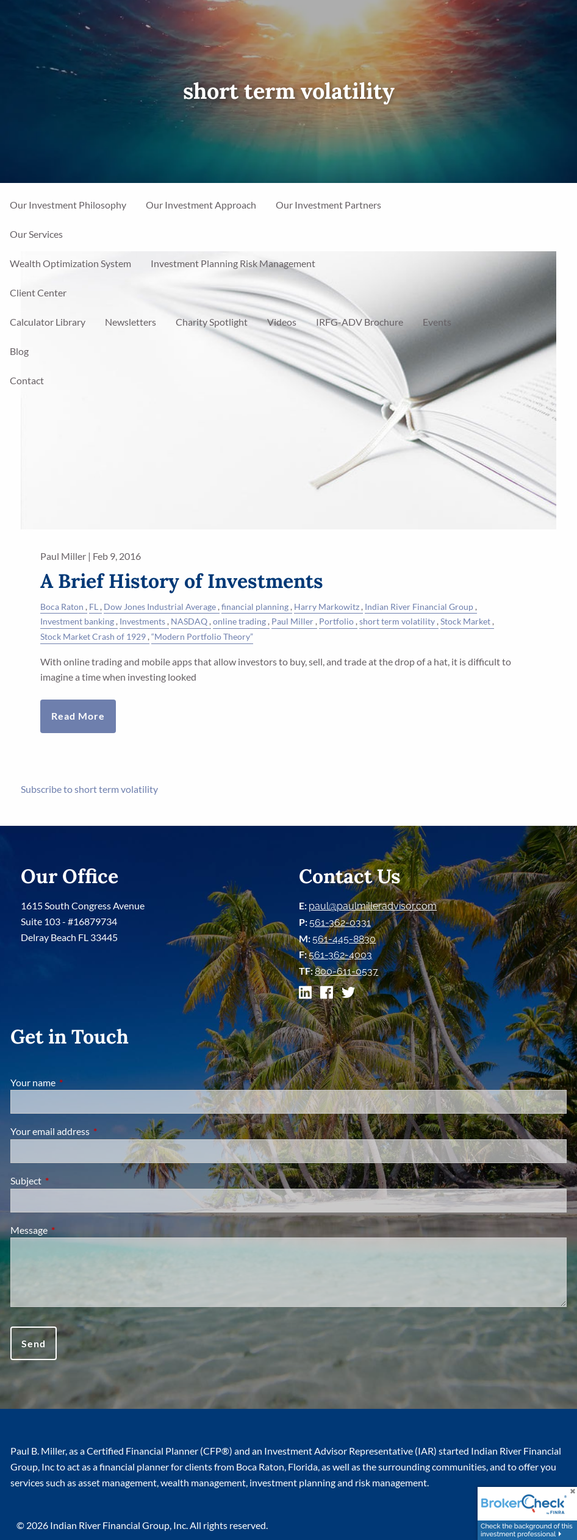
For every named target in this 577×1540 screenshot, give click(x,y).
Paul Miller (292, 621)
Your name (76, 1082)
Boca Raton (62, 606)
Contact (27, 380)
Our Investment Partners (328, 204)
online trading (239, 621)
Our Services (36, 234)
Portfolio (336, 621)
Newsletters (130, 322)
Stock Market (465, 621)
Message (72, 1230)
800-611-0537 (346, 971)
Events (437, 322)
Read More (78, 716)
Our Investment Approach (201, 204)
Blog (19, 351)
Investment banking (77, 621)
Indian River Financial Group (419, 606)
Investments (142, 621)
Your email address (93, 1131)
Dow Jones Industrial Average (160, 606)
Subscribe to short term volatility (89, 789)
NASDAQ (189, 621)
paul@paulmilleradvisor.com (373, 906)
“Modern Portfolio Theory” (202, 636)
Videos (281, 322)
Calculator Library (47, 322)
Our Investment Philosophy (68, 204)
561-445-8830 (344, 939)
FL (93, 606)
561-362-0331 (340, 922)
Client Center (38, 292)
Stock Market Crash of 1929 (93, 636)
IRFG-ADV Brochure (359, 322)
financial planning (254, 606)
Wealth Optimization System (70, 263)
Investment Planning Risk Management (233, 263)
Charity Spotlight (212, 322)
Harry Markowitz (326, 606)
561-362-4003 (340, 955)
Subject (69, 1180)
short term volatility (397, 621)
